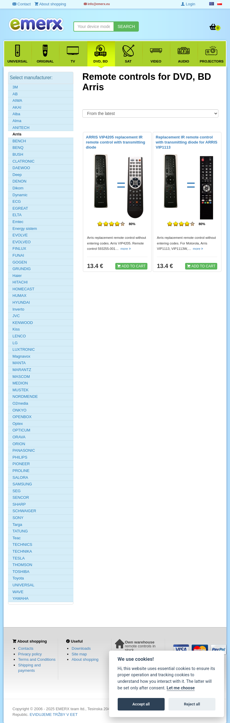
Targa (17, 524)
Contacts (25, 648)
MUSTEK (20, 390)
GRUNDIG (21, 269)
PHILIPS (19, 457)
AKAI (16, 107)
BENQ (17, 147)
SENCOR (20, 497)
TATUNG (20, 531)
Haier (17, 275)
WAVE (17, 592)
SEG (16, 491)
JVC (16, 316)
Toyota (18, 578)
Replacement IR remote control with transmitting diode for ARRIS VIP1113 (187, 142)
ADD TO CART (131, 266)
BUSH (17, 154)
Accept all (141, 704)
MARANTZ (21, 369)
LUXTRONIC (23, 349)
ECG (16, 201)
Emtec (17, 221)
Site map (79, 654)
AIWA (17, 100)
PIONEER (21, 464)
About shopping (85, 659)
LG (15, 343)
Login (188, 4)
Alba (16, 114)
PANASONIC (23, 450)
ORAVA (19, 437)
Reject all (192, 704)
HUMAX (19, 295)
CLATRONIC (23, 161)
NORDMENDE (25, 396)
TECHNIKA (22, 551)
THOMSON (22, 564)
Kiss (16, 329)
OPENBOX (21, 417)
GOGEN (19, 262)
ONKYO (19, 410)
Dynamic (20, 195)
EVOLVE (20, 235)
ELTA (17, 215)
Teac (16, 538)
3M (15, 87)
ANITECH (20, 127)
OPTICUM (21, 430)
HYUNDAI (21, 302)
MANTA (19, 363)
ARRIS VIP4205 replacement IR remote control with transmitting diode (115, 142)
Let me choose (181, 688)
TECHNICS (22, 544)
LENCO (19, 336)
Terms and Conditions (37, 659)
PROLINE (20, 470)
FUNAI (18, 255)
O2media (20, 403)
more (125, 248)
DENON (19, 181)
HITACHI (20, 282)
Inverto (18, 309)
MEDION (20, 383)
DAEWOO (21, 168)
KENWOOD (22, 322)
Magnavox (21, 356)
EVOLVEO (21, 242)
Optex (17, 423)
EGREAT (20, 208)
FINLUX (19, 248)
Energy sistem (24, 228)
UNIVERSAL (23, 585)
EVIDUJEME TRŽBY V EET (54, 714)
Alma (16, 121)
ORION (18, 444)
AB (15, 94)
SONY (17, 517)
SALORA (20, 477)
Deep (17, 174)
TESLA (18, 558)
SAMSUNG (22, 484)
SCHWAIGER (24, 511)
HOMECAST (23, 289)
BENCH (19, 141)
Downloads (81, 648)
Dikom (17, 188)
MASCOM (21, 376)
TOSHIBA (20, 571)
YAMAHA (20, 598)
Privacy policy (30, 654)
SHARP (19, 504)
